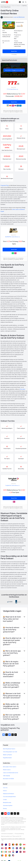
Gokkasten (18, 5)
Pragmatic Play (5, 185)
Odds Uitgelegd (6, 775)
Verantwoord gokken (7, 805)
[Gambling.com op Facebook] (8, 813)
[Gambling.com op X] (2, 813)
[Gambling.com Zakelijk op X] (18, 813)
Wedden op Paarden (7, 754)
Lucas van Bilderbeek (19, 17)
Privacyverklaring (19, 833)
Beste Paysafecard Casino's (9, 748)
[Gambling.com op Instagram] (12, 813)
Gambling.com (4, 5)
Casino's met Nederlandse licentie (10, 772)
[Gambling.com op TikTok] (15, 813)
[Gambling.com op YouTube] (5, 813)
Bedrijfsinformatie (7, 802)
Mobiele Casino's (7, 769)
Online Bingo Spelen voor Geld (10, 751)
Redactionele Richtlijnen (8, 793)
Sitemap (5, 808)
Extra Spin (22, 389)
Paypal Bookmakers (7, 757)
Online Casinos (11, 5)
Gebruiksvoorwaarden (7, 833)
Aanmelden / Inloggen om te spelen (14, 70)
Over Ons (5, 787)
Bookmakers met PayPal (8, 778)
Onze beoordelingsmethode (9, 796)
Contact (5, 799)
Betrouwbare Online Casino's (9, 766)
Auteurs (5, 790)
